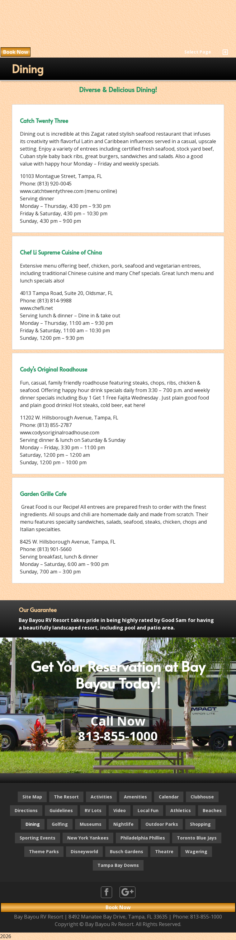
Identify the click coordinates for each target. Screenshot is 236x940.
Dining (33, 824)
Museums (90, 824)
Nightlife (123, 824)
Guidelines (61, 810)
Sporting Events (37, 838)
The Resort (66, 797)
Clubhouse (202, 797)
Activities (101, 797)
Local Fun (148, 810)
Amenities (135, 797)
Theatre (164, 851)
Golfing (60, 824)
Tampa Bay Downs (118, 865)
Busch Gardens (126, 851)
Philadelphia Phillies (142, 838)
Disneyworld (84, 851)
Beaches (212, 810)
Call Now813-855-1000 (118, 728)
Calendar (169, 797)
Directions (26, 810)
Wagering (196, 851)
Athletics (180, 810)
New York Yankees (88, 838)
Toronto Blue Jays (197, 838)
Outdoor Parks (161, 824)
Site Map (32, 797)
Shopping (200, 824)
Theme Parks (44, 851)
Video (119, 810)
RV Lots (93, 810)
